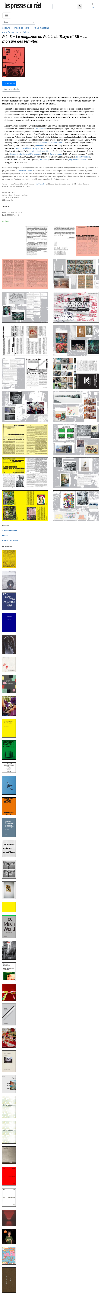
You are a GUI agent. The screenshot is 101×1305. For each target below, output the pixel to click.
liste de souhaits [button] (11, 89)
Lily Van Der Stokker (77, 160)
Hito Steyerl (40, 129)
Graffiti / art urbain (10, 540)
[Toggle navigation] (6, 15)
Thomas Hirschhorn (23, 148)
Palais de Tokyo (21, 28)
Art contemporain (9, 530)
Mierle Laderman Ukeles (42, 151)
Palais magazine (41, 28)
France (5, 535)
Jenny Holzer (37, 148)
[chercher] (64, 6)
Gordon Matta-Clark (18, 154)
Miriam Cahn (45, 143)
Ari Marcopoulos (34, 154)
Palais (26, 32)
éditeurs (6, 28)
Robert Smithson (83, 157)
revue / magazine (10, 32)
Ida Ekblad (39, 145)
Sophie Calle (56, 143)
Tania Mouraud (56, 154)
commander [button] (9, 83)
